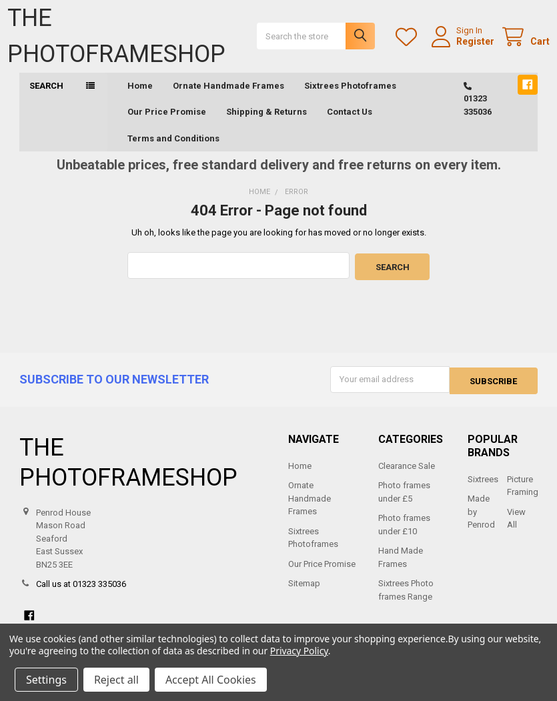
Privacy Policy (299, 650)
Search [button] (46, 98)
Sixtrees (483, 489)
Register (463, 47)
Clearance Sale (406, 476)
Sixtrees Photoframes (350, 98)
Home (140, 98)
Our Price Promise (166, 124)
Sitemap (304, 593)
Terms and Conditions (173, 151)
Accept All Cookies (210, 679)
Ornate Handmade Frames (228, 98)
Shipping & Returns (266, 124)
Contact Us (349, 124)
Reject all (116, 679)
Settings (46, 679)
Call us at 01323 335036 (81, 594)
